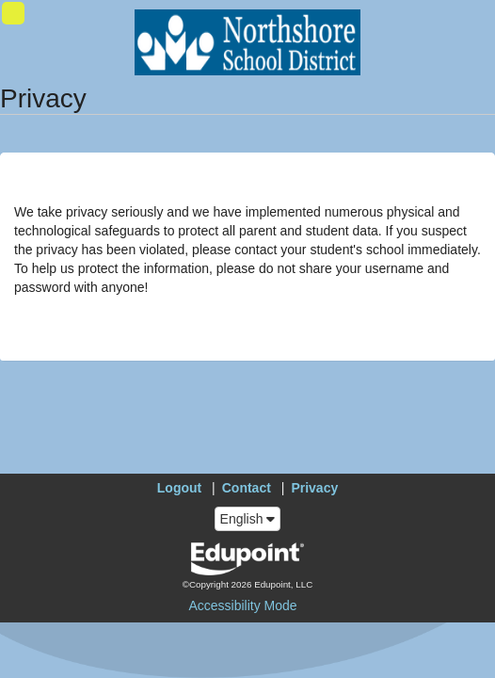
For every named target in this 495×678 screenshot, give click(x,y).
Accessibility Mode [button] (242, 605)
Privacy (314, 487)
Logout (179, 487)
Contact (246, 487)
